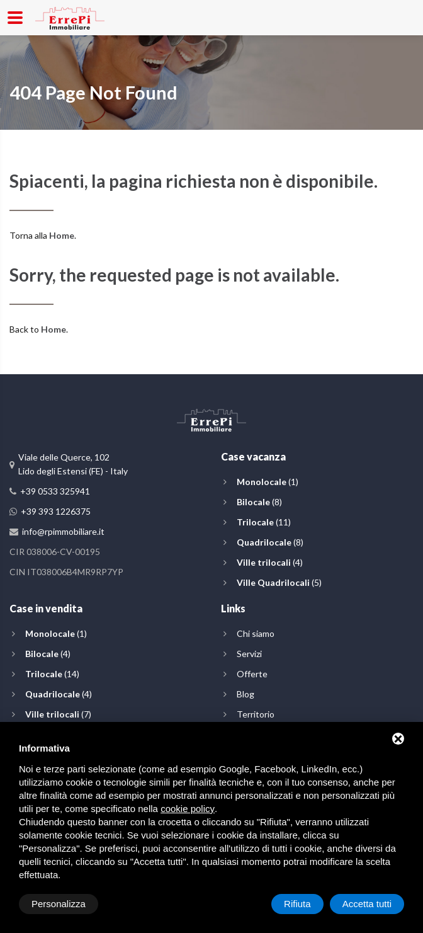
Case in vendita (45, 608)
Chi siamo (255, 633)
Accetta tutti (367, 903)
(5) (279, 582)
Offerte (252, 673)
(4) (270, 562)
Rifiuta (297, 903)
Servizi (249, 653)
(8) (259, 501)
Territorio (255, 714)
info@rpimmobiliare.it (63, 531)
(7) (58, 714)
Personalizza (58, 903)
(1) (267, 481)
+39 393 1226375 (56, 511)
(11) (264, 522)
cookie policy (188, 808)
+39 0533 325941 (55, 491)
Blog (245, 694)
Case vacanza (253, 456)
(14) (52, 673)
